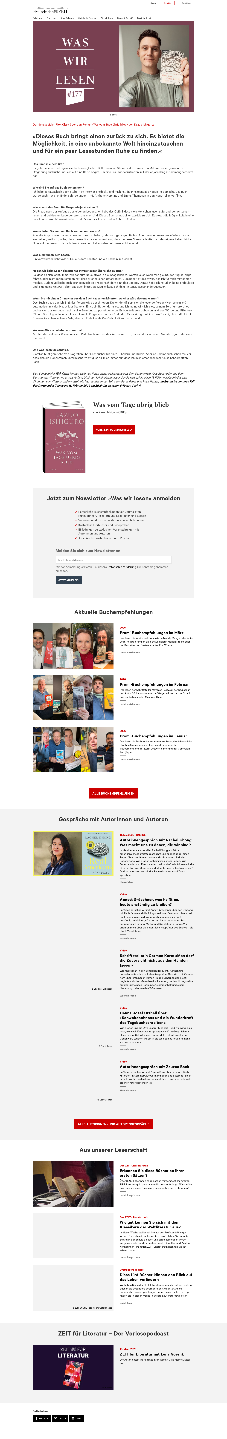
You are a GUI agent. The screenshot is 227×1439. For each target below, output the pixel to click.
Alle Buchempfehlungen (113, 793)
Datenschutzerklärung (122, 567)
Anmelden (167, 3)
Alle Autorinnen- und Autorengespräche (113, 1124)
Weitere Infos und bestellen (114, 429)
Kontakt (153, 3)
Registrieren (186, 3)
